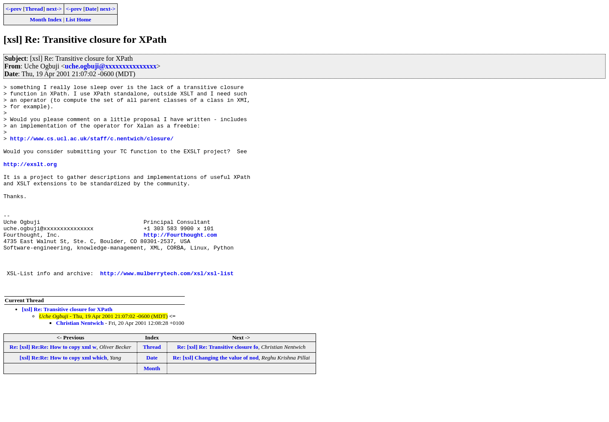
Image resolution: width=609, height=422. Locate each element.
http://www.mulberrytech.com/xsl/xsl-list (167, 311)
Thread (34, 9)
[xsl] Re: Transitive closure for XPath (67, 350)
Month (152, 409)
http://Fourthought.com (180, 265)
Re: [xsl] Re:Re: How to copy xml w (52, 388)
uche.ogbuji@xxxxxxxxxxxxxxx (111, 66)
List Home (79, 19)
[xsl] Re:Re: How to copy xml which (63, 398)
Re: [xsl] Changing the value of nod (216, 398)
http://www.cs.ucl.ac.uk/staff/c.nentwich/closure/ (92, 150)
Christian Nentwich (79, 364)
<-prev (14, 9)
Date (91, 9)
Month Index (46, 19)
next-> (54, 9)
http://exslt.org (30, 180)
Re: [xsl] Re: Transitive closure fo (217, 388)
